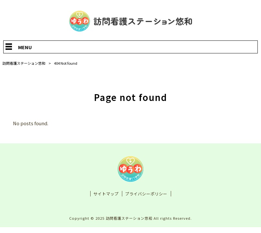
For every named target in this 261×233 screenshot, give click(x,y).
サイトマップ (106, 194)
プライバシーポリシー (146, 194)
